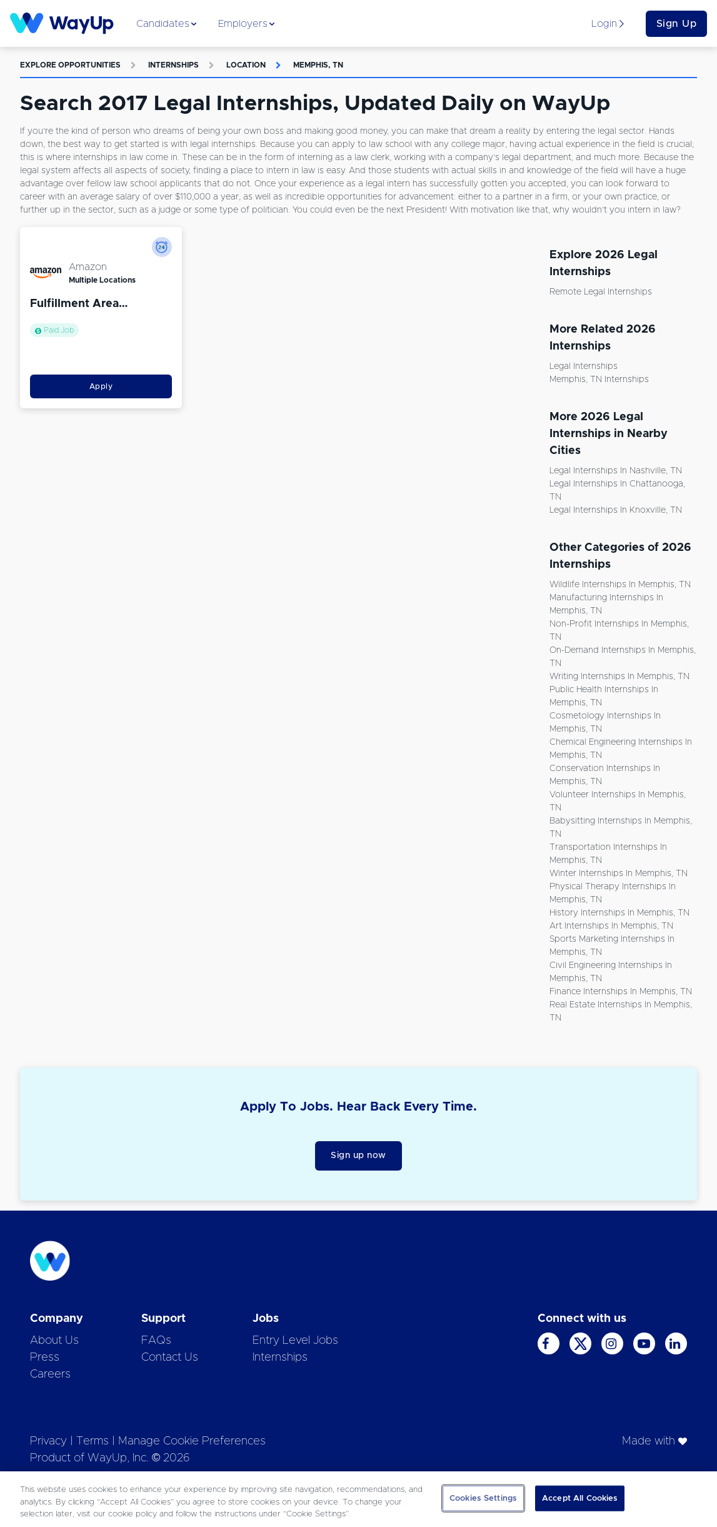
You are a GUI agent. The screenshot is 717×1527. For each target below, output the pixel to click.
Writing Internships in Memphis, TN (619, 676)
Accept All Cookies (580, 1498)
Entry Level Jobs (295, 1340)
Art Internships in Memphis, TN (611, 926)
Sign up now (358, 1155)
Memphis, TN (318, 65)
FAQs (156, 1340)
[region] (358, 1499)
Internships (173, 65)
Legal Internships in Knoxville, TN (615, 510)
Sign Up (676, 24)
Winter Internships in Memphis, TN (618, 873)
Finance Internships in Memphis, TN (620, 991)
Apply (101, 386)
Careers (50, 1374)
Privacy (48, 1441)
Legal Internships (583, 366)
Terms (92, 1441)
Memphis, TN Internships (599, 379)
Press (44, 1357)
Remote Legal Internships (600, 292)
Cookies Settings (483, 1498)
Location (246, 65)
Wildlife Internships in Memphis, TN (620, 584)
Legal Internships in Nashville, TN (615, 470)
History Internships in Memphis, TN (619, 913)
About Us (54, 1340)
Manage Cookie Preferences (192, 1441)
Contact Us (169, 1357)
